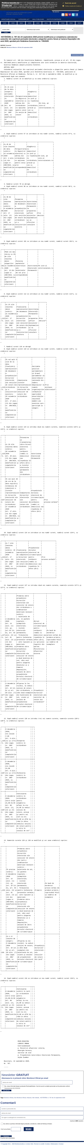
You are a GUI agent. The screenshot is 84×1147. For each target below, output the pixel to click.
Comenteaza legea (77, 55)
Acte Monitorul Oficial (20, 1097)
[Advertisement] (23, 51)
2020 (54, 23)
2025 (12, 23)
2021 (46, 23)
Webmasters (54, 1144)
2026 (4, 23)
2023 (29, 23)
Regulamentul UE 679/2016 (12, 1088)
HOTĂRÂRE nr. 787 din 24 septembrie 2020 (52, 1097)
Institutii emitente (54, 19)
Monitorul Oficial (8, 1097)
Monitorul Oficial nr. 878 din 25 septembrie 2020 (20, 47)
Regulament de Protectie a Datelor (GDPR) (38, 2)
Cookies (47, 1144)
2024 (21, 23)
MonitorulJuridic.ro (20, 1144)
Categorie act (23, 19)
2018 (71, 23)
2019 (62, 23)
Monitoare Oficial (8, 19)
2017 (79, 23)
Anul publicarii (38, 19)
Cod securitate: (6, 1129)
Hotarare (29, 1097)
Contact (61, 1144)
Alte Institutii (35, 1097)
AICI (31, 7)
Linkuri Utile (29, 1144)
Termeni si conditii (39, 1144)
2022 (37, 23)
